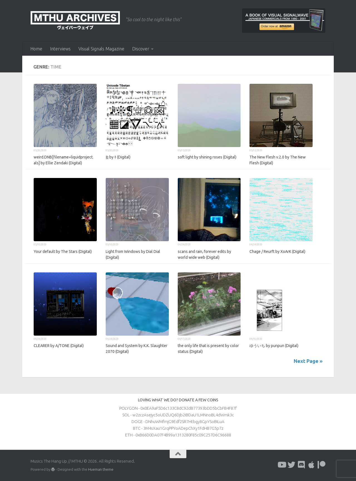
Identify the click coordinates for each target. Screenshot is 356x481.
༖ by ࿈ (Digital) (118, 157)
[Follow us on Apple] (311, 465)
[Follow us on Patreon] (321, 465)
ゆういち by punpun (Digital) (273, 345)
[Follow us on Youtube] (281, 465)
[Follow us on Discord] (301, 465)
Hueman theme (100, 469)
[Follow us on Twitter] (291, 465)
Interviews (60, 48)
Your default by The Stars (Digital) (63, 251)
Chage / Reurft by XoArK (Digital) (277, 251)
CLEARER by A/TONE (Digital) (59, 345)
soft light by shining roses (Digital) (207, 157)
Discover (140, 48)
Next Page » (308, 361)
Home (36, 48)
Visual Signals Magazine (101, 48)
